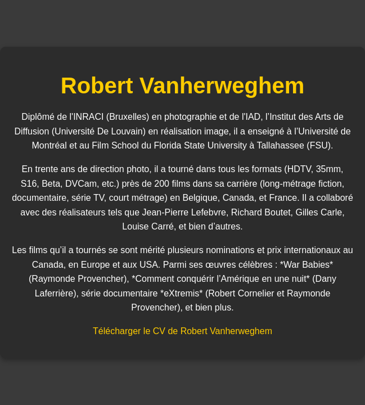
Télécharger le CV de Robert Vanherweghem (182, 331)
